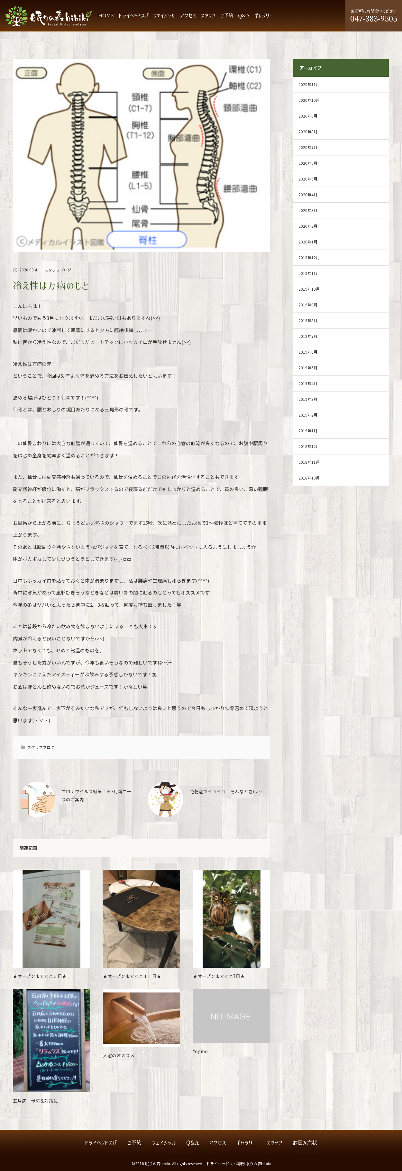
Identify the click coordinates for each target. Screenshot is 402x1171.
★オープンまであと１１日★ (132, 976)
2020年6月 (307, 163)
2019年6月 (307, 352)
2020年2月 (307, 226)
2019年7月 (307, 336)
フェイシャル (164, 15)
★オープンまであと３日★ (40, 976)
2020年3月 (307, 210)
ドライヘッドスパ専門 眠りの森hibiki (238, 1163)
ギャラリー (263, 15)
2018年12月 (309, 446)
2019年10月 (309, 289)
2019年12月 (309, 257)
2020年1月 (307, 241)
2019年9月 (307, 304)
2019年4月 (307, 383)
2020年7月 (307, 147)
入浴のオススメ (118, 1055)
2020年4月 (307, 194)
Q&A (244, 15)
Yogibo (200, 1051)
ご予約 (226, 15)
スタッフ (208, 15)
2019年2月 (307, 415)
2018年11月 (309, 462)
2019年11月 (309, 273)
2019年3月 (307, 399)
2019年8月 (307, 320)
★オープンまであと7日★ (219, 976)
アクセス (188, 15)
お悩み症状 (305, 1143)
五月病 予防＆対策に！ (37, 1100)
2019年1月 (307, 430)
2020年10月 (309, 100)
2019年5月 (307, 367)
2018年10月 (309, 477)
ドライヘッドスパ (134, 15)
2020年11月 (309, 84)
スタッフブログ (57, 270)
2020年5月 (307, 178)
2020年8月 (307, 131)
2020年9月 (307, 116)
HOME (106, 15)
